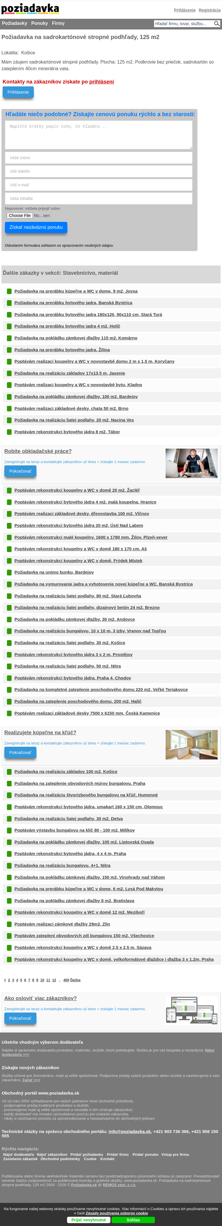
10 (42, 980)
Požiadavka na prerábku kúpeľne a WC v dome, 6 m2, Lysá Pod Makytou (88, 888)
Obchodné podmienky (60, 1157)
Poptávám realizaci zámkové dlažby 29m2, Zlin (62, 924)
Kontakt (107, 1157)
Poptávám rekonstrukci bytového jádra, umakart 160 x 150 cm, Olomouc (88, 806)
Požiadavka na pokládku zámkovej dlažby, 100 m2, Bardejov (76, 396)
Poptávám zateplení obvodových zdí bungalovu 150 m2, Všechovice (84, 935)
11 (48, 980)
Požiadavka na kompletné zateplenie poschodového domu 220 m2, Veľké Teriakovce (101, 689)
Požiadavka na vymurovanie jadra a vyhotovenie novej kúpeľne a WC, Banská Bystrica (103, 584)
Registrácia (210, 10)
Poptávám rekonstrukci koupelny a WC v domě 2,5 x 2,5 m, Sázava (82, 947)
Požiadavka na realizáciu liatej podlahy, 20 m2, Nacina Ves (74, 419)
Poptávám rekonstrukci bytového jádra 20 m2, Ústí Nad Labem (78, 525)
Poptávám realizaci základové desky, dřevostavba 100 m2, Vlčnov (81, 513)
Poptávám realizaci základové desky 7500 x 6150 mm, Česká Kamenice (87, 713)
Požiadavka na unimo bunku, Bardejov (54, 572)
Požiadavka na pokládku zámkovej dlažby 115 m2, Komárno (75, 337)
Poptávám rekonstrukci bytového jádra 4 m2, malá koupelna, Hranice (85, 501)
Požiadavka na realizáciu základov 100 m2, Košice (65, 771)
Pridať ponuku (145, 1153)
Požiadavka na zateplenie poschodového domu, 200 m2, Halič (77, 701)
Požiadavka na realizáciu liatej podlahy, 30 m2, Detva (68, 818)
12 (54, 980)
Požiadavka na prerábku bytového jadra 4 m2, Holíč (67, 326)
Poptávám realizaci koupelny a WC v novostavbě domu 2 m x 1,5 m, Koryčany (94, 361)
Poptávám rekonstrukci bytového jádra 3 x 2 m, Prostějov (73, 654)
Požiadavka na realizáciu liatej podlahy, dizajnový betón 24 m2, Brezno (87, 607)
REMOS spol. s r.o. (119, 1185)
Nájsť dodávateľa (18, 1153)
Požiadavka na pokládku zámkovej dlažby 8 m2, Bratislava (74, 900)
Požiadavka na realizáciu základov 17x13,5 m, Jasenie (69, 373)
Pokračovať (20, 471)
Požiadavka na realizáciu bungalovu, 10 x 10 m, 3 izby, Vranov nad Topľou (90, 630)
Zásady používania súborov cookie (117, 1213)
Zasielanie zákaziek (20, 1157)
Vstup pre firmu (175, 1153)
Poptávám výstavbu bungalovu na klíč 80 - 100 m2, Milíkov (74, 830)
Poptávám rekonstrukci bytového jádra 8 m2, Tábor (67, 431)
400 (66, 980)
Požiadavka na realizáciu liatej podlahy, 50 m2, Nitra (67, 666)
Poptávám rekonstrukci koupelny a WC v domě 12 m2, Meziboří (79, 912)
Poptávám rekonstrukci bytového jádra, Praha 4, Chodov (72, 677)
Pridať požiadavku (87, 1153)
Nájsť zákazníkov (52, 1153)
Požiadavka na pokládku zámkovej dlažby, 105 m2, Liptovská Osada (84, 841)
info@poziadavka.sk (130, 1131)
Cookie (90, 1157)
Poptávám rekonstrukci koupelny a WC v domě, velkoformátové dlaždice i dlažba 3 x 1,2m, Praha (114, 959)
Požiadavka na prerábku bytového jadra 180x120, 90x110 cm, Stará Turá (88, 314)
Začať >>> (31, 1080)
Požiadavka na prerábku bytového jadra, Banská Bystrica (73, 302)
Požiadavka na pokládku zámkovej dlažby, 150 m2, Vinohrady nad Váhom (89, 877)
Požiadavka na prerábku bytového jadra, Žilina (62, 349)
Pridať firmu (118, 1153)
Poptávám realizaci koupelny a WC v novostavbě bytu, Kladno (78, 384)
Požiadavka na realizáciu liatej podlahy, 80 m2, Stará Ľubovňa (77, 595)
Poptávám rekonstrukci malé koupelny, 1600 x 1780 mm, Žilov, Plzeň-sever (91, 537)
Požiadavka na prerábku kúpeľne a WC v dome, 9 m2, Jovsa (76, 291)
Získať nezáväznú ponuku (36, 227)
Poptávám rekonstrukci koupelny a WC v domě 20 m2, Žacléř (77, 490)
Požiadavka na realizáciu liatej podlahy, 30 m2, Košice (69, 642)
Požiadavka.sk (84, 1185)
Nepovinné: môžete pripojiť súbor (32, 208)
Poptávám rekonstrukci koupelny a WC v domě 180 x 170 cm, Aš (80, 548)
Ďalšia (75, 980)
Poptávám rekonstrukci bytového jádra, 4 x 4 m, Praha (70, 853)
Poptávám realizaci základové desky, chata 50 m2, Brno (71, 408)
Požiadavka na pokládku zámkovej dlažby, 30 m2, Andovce (74, 619)
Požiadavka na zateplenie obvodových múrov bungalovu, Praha (79, 783)
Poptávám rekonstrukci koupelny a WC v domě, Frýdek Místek (78, 560)
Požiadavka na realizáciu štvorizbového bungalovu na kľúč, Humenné (86, 794)
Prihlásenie (18, 92)
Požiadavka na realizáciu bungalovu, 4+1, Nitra (62, 865)
